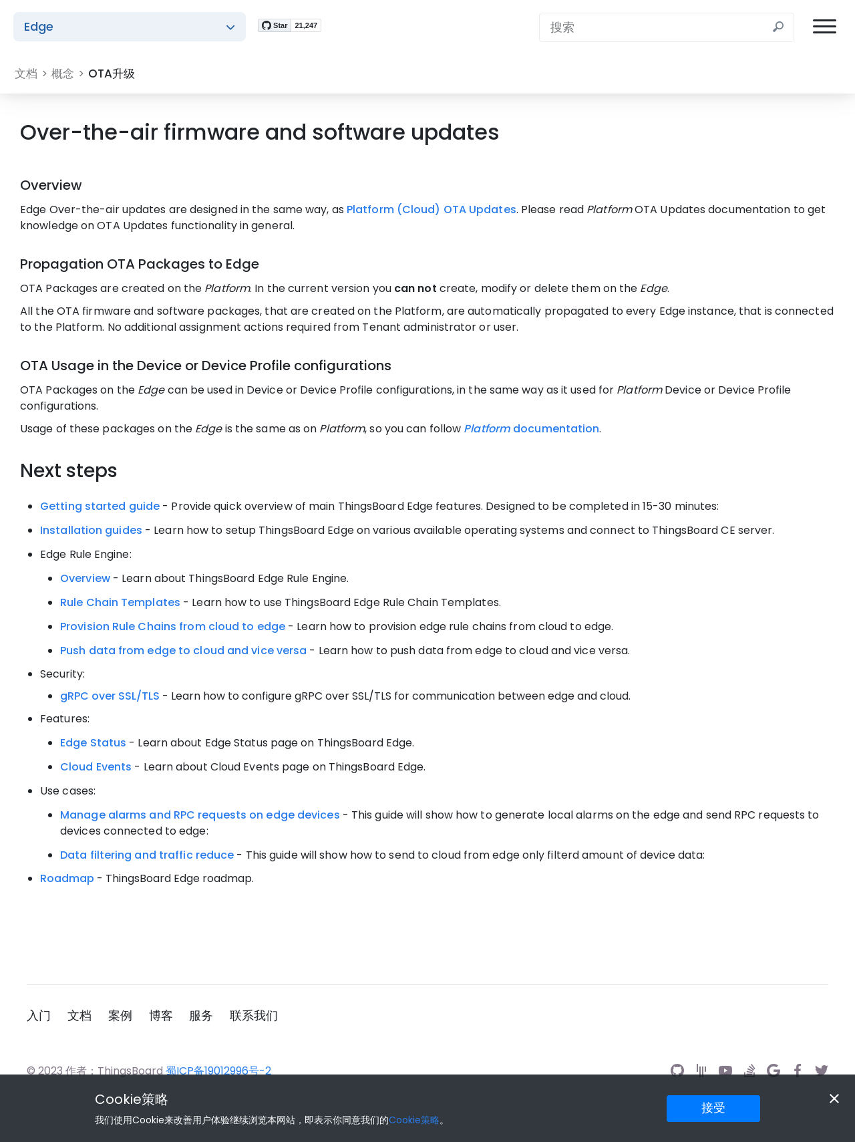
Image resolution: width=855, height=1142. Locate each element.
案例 (124, 1014)
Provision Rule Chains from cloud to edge (172, 626)
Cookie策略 (131, 1099)
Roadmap (67, 878)
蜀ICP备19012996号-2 (218, 1069)
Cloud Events (96, 766)
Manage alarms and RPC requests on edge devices (200, 815)
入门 (39, 1014)
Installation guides (91, 530)
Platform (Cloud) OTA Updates (431, 209)
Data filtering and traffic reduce (147, 855)
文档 (81, 1014)
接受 (713, 1107)
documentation (531, 428)
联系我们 (264, 1014)
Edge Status (93, 742)
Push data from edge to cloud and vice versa (183, 650)
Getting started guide (100, 506)
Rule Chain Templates (120, 602)
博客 (167, 1014)
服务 (210, 1014)
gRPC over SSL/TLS (110, 696)
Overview (85, 578)
